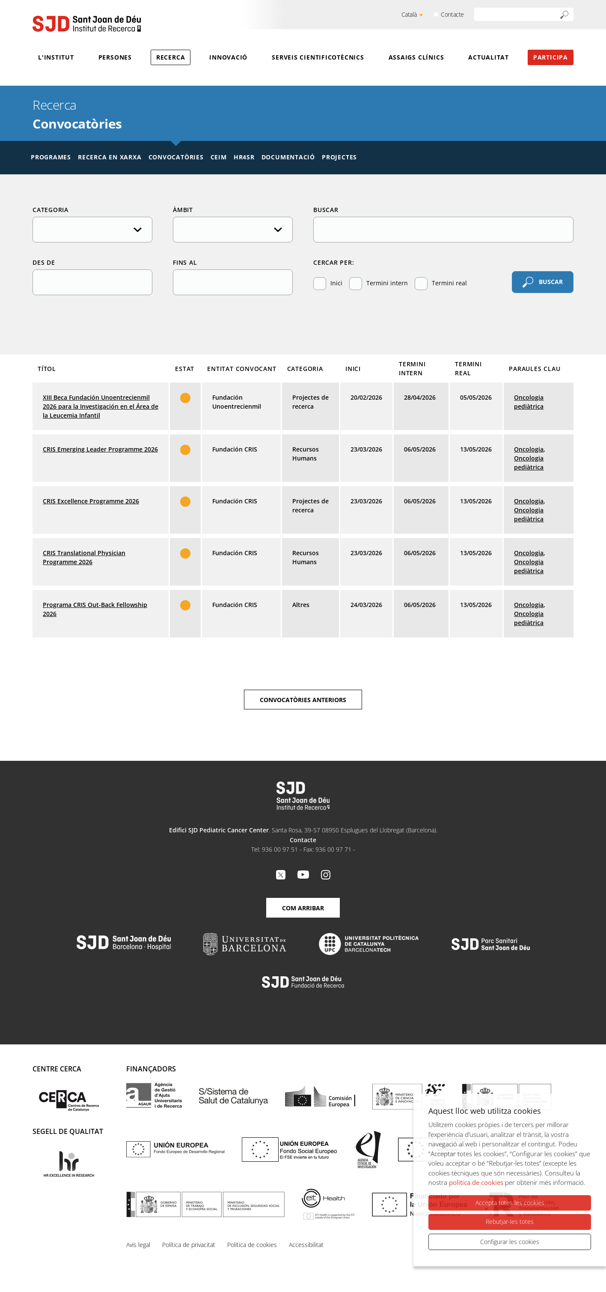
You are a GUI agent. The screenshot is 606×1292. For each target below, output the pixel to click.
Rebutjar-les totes (510, 1222)
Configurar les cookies (509, 1242)
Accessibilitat (306, 1245)
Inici (327, 283)
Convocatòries (176, 157)
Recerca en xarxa (109, 157)
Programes (51, 157)
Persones (115, 57)
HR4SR (244, 157)
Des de (44, 262)
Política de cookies (252, 1245)
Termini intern (378, 283)
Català (409, 14)
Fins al (185, 262)
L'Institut (56, 57)
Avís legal (138, 1245)
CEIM (219, 157)
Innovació (228, 57)
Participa (550, 57)
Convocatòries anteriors (303, 700)
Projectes (339, 157)
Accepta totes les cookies (509, 1203)
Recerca (170, 57)
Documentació (288, 157)
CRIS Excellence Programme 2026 (91, 501)
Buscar (326, 210)
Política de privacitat (188, 1245)
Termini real (441, 283)
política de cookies (476, 1182)
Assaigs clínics (416, 57)
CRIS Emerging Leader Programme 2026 (100, 449)
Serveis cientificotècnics (318, 57)
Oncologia (529, 449)
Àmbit (183, 210)
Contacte (452, 14)
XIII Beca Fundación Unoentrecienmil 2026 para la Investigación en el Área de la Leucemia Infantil (100, 406)
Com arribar (303, 908)
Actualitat (488, 57)
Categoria (50, 210)
